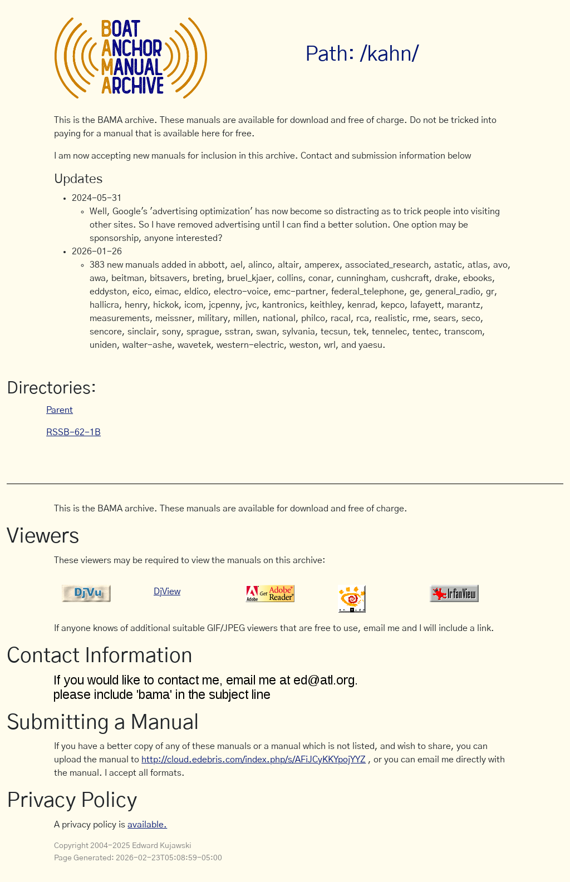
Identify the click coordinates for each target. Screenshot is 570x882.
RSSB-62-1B (73, 432)
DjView (167, 591)
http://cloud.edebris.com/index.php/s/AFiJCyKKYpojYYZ (253, 759)
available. (147, 824)
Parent (59, 410)
